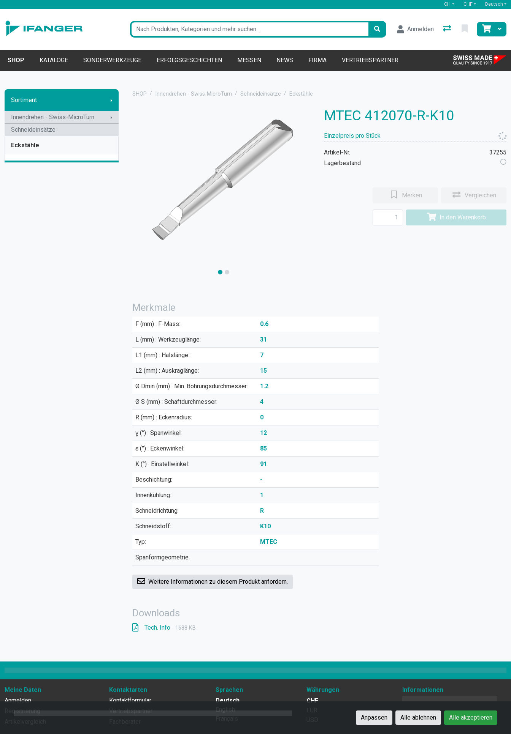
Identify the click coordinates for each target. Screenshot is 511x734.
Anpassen (374, 717)
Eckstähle (25, 145)
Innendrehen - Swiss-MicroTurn (52, 117)
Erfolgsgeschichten (189, 60)
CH (447, 4)
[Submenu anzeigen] (111, 100)
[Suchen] (377, 29)
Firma (317, 60)
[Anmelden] (415, 29)
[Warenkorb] (485, 29)
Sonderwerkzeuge (112, 60)
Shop (16, 60)
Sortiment (24, 100)
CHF (468, 4)
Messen (249, 60)
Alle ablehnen (418, 717)
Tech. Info (164, 627)
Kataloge (54, 60)
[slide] (220, 272)
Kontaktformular (130, 700)
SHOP (139, 94)
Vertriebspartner (370, 60)
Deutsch (494, 4)
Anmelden (18, 700)
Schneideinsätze (33, 129)
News (284, 60)
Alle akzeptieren (470, 717)
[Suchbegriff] (249, 29)
